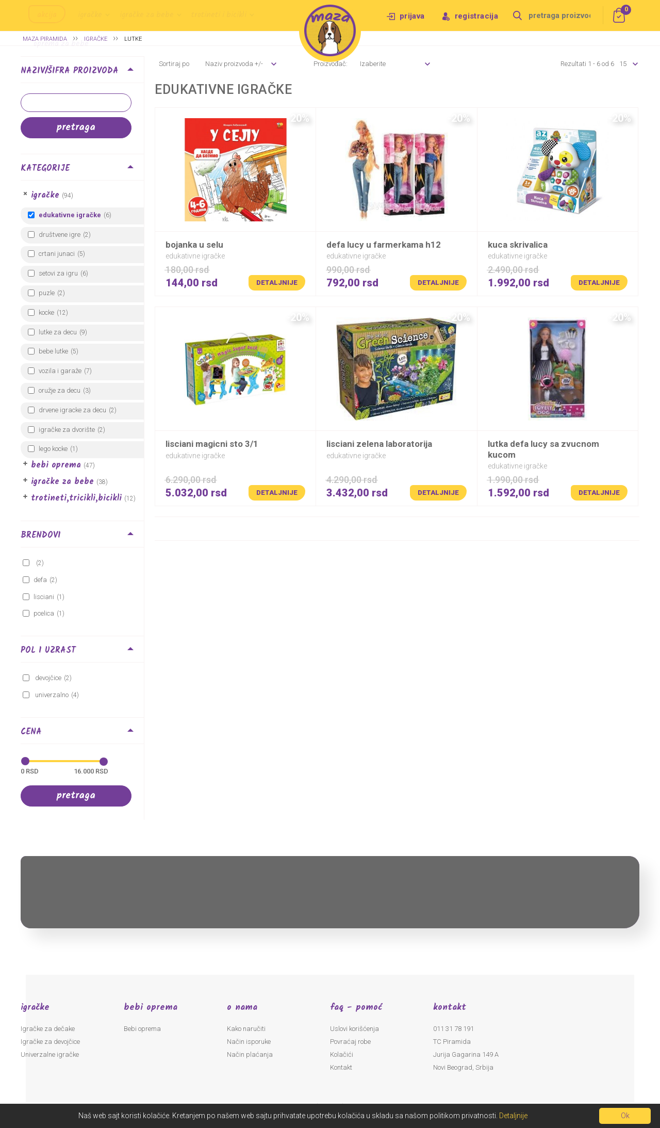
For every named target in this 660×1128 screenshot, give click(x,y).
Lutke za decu (58, 332)
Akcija (47, 15)
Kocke (46, 312)
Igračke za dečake (48, 1029)
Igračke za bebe (147, 15)
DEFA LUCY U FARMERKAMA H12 (383, 244)
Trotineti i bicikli (218, 15)
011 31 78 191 (453, 1029)
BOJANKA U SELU (194, 244)
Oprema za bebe (61, 44)
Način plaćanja (250, 1054)
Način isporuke (249, 1041)
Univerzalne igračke (50, 1054)
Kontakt (341, 1067)
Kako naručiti (246, 1029)
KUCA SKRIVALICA (518, 244)
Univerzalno (51, 695)
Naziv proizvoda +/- (234, 64)
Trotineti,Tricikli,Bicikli (76, 498)
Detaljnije (277, 282)
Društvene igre (59, 234)
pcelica (44, 613)
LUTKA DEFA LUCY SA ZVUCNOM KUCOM (543, 449)
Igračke (90, 15)
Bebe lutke (53, 351)
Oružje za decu (59, 390)
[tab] (82, 72)
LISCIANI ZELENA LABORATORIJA (379, 444)
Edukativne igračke (70, 215)
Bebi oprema (56, 465)
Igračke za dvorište (67, 429)
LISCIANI (44, 597)
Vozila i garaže (60, 371)
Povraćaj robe (350, 1041)
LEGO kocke (53, 449)
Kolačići (341, 1054)
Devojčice (47, 678)
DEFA (40, 580)
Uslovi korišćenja (354, 1029)
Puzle (47, 293)
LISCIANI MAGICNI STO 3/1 (212, 444)
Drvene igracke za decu (72, 410)
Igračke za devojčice (50, 1041)
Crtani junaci (57, 253)
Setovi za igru (58, 273)
